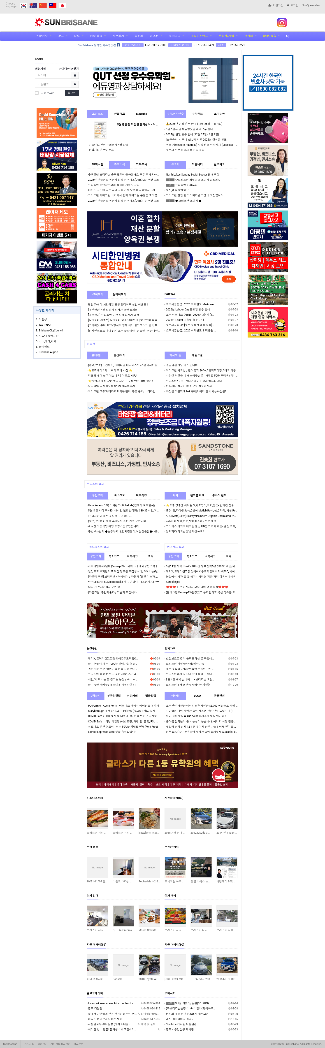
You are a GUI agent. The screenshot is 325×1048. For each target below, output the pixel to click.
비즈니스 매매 (95, 798)
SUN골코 (174, 36)
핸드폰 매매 (197, 495)
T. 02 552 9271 (236, 45)
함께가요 (170, 648)
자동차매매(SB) (174, 798)
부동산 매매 (172, 847)
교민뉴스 (97, 114)
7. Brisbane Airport (47, 352)
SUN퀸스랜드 (199, 36)
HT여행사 (97, 294)
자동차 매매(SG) (96, 944)
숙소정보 (119, 495)
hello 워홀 (269, 36)
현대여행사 (119, 294)
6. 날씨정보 (43, 346)
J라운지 (95, 695)
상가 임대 (92, 895)
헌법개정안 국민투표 (101, 149)
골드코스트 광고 (99, 547)
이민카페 (132, 695)
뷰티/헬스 (97, 355)
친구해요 (219, 164)
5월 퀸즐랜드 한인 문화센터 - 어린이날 (140, 124)
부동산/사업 (226, 36)
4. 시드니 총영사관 (47, 336)
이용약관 (42, 1044)
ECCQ (197, 695)
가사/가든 (175, 355)
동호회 (138, 36)
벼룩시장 (141, 495)
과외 (175, 495)
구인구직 (97, 495)
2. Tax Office (43, 325)
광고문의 (79, 1044)
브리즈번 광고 (95, 484)
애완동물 (197, 355)
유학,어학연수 (175, 114)
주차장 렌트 (219, 495)
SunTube (141, 114)
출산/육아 (119, 355)
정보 (77, 36)
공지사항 (170, 993)
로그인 (292, 5)
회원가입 (275, 5)
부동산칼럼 (114, 695)
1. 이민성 (41, 319)
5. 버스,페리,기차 (46, 341)
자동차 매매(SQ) (174, 944)
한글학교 (119, 114)
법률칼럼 (150, 695)
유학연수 (42, 36)
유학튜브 (197, 114)
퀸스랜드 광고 (175, 547)
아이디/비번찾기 (69, 68)
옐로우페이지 (95, 993)
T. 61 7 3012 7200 (155, 45)
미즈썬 (154, 36)
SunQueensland (311, 5)
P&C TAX (170, 294)
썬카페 (248, 36)
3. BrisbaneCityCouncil (49, 330)
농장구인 (92, 648)
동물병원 (219, 695)
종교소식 (119, 164)
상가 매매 (170, 895)
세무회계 (118, 36)
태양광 (175, 695)
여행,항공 (96, 36)
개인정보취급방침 (60, 1044)
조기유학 (219, 114)
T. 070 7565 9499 (203, 45)
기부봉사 (141, 164)
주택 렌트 (92, 847)
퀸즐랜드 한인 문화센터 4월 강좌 (108, 144)
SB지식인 (97, 164)
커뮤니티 (197, 164)
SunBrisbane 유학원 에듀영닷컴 (99, 45)
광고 (61, 36)
